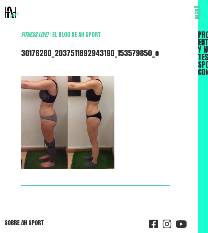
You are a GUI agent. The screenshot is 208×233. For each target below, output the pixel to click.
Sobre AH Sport (24, 222)
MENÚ (198, 12)
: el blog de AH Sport (61, 34)
